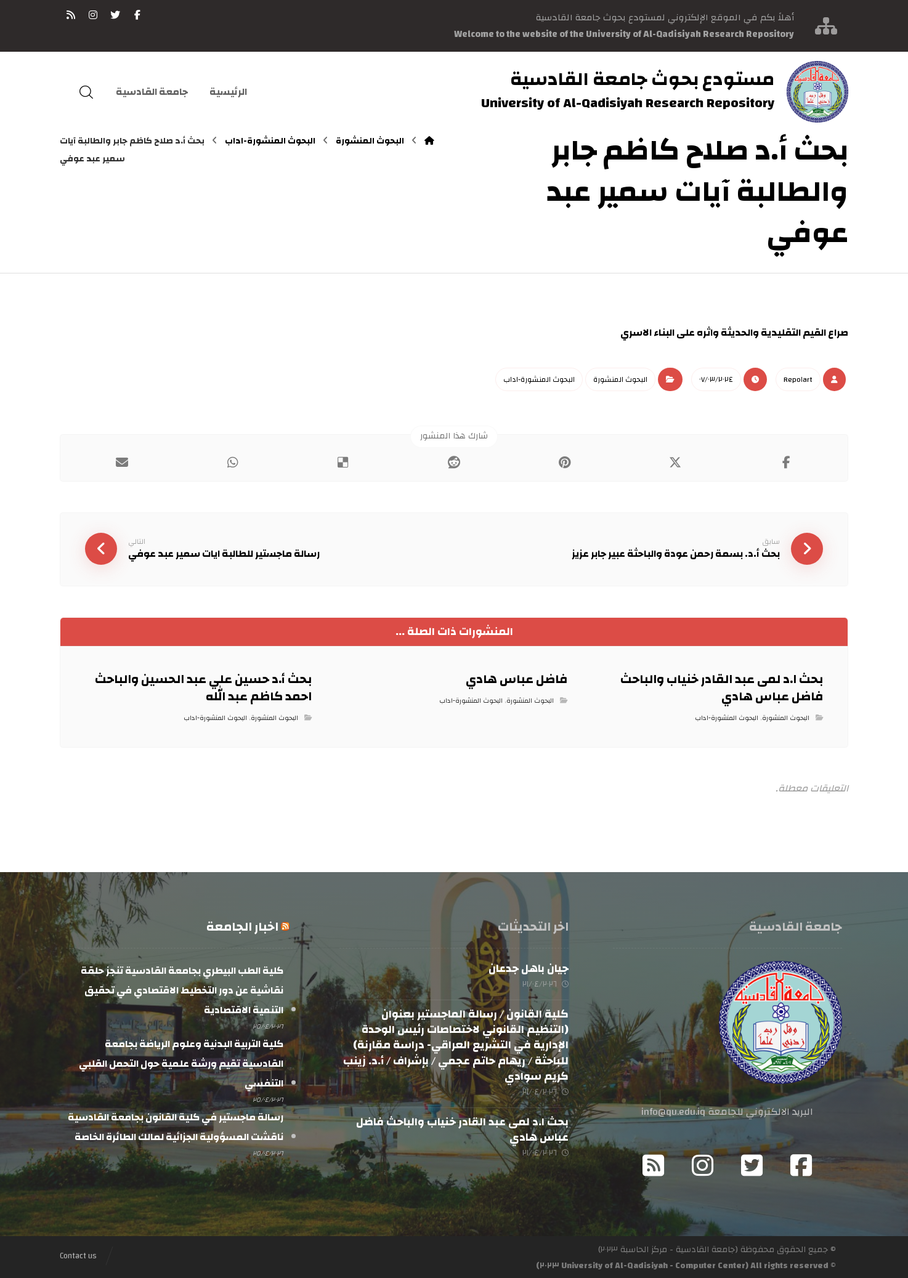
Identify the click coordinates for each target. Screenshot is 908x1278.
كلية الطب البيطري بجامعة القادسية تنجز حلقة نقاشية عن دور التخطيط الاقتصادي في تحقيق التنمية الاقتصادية (182, 989)
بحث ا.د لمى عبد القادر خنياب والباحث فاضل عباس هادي (462, 1128)
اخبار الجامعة (242, 925)
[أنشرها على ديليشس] (343, 462)
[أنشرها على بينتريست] (565, 462)
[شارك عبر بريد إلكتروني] (122, 462)
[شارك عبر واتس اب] (232, 462)
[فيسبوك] (137, 15)
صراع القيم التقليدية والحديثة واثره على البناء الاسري (734, 332)
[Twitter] (752, 1164)
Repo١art (798, 379)
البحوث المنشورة (620, 379)
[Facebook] (801, 1164)
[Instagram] (703, 1164)
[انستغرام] (93, 15)
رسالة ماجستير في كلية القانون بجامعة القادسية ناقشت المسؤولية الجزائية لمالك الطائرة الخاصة (175, 1125)
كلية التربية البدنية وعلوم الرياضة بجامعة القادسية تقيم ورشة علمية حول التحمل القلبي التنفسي (181, 1062)
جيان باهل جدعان (528, 967)
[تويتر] (115, 15)
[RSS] (71, 15)
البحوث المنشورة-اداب (539, 379)
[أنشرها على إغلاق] (675, 462)
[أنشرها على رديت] (454, 462)
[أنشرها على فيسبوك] (786, 462)
